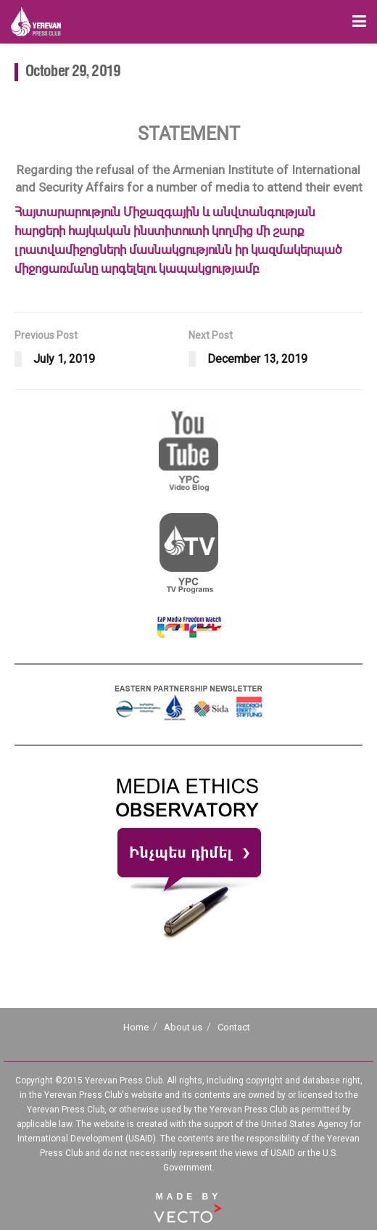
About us (183, 1027)
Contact (234, 1027)
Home (136, 1027)
